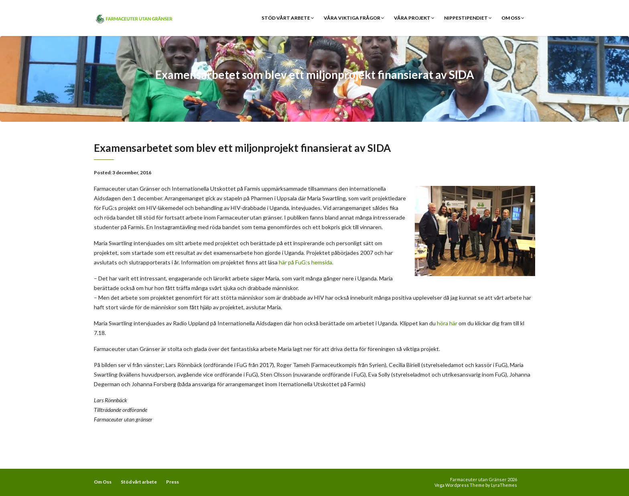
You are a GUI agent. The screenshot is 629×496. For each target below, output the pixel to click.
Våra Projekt (414, 18)
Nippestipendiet (468, 18)
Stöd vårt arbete (288, 18)
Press (172, 482)
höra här (448, 323)
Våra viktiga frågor (354, 18)
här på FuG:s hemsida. (306, 262)
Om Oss (512, 18)
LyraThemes (504, 485)
